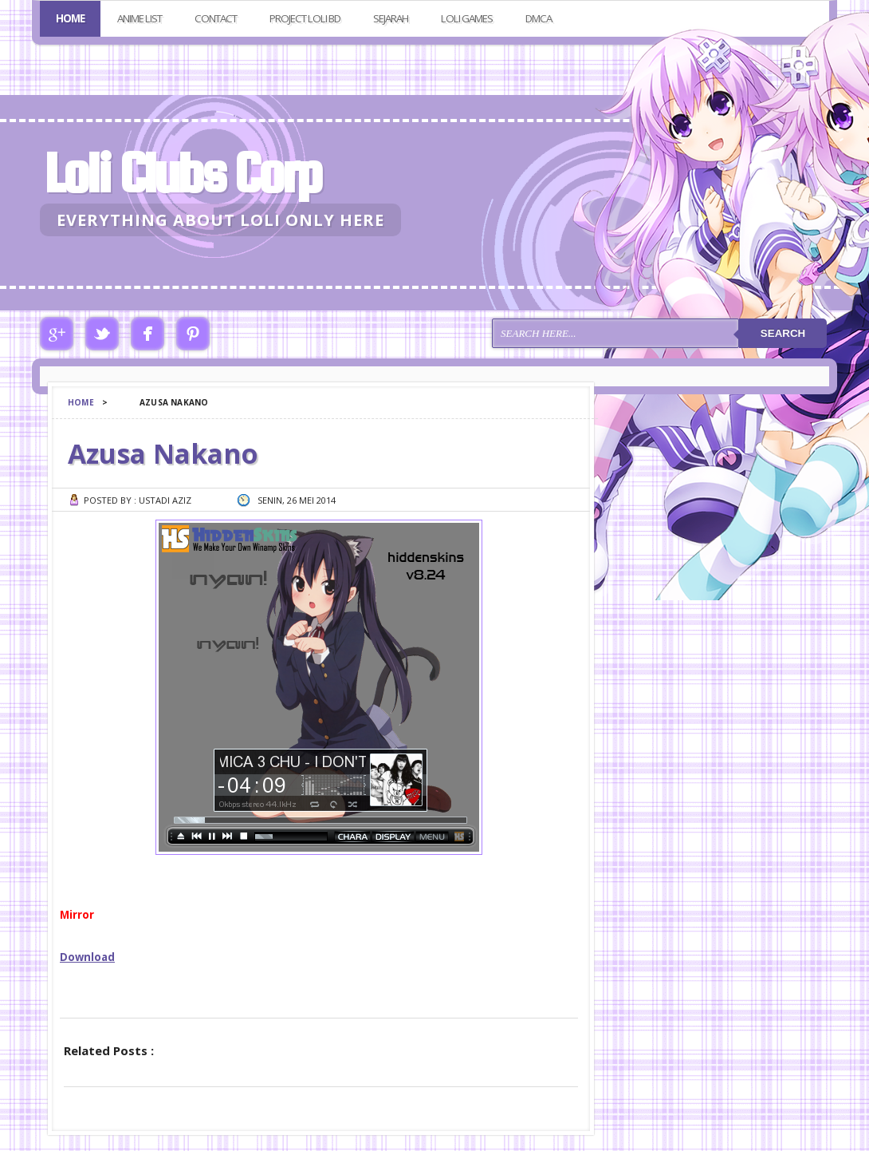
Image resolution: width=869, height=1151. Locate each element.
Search (783, 333)
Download (87, 957)
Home (70, 18)
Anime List (139, 18)
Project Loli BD (304, 18)
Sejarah (390, 18)
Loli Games (467, 18)
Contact (216, 18)
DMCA (538, 18)
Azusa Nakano (163, 453)
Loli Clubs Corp (182, 173)
